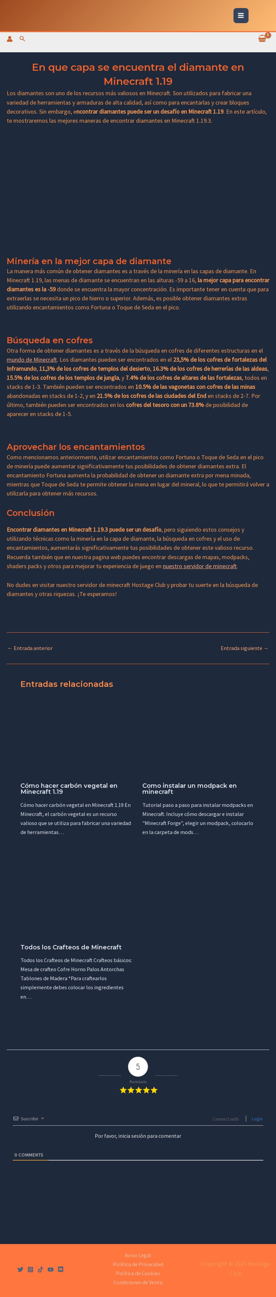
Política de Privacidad (138, 1264)
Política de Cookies (138, 1273)
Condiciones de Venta (137, 1282)
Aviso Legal (138, 1255)
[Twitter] (20, 1269)
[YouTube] (51, 1269)
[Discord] (61, 1269)
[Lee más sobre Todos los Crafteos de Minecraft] (77, 900)
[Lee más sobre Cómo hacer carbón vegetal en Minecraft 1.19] (77, 738)
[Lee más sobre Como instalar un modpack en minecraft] (199, 738)
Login (257, 1119)
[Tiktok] (41, 1269)
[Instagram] (30, 1269)
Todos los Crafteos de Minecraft (71, 947)
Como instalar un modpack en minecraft (189, 788)
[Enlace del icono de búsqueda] (22, 39)
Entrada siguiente (245, 648)
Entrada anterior (30, 648)
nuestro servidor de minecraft (200, 566)
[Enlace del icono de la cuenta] (10, 39)
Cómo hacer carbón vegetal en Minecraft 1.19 (69, 788)
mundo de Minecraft (32, 359)
